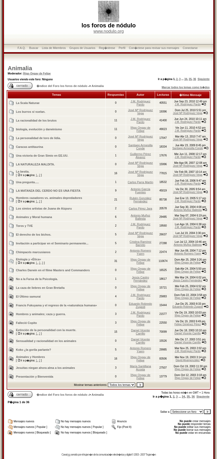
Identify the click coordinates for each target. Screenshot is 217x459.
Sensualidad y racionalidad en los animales (46, 341)
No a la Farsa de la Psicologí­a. (37, 279)
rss (69, 454)
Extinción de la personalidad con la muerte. (46, 330)
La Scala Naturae (28, 103)
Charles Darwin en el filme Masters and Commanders (53, 270)
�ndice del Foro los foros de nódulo (61, 85)
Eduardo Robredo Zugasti (140, 305)
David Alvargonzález (188, 360)
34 (185, 79)
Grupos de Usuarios (82, 47)
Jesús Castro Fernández (140, 279)
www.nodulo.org (109, 31)
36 (194, 79)
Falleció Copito (26, 322)
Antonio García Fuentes (140, 190)
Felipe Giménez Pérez (187, 324)
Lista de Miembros (54, 47)
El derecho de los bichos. (33, 234)
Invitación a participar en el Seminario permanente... (52, 243)
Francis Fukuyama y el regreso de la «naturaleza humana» (56, 305)
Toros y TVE (24, 225)
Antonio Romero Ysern (140, 252)
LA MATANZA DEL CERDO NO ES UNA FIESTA (48, 190)
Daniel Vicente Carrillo (140, 332)
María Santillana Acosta (140, 368)
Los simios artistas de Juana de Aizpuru (44, 208)
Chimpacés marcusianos (33, 252)
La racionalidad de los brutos (36, 120)
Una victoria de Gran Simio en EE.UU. (42, 155)
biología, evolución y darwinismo (39, 129)
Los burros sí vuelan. (30, 111)
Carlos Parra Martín (140, 182)
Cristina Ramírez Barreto (140, 243)
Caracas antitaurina (29, 146)
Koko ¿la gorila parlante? (33, 349)
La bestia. (23, 171)
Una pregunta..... (27, 182)
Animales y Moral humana (34, 217)
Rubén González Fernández (140, 200)
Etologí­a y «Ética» (28, 259)
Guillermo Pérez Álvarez (140, 155)
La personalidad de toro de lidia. (38, 138)
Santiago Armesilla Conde (140, 147)
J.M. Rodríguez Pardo (141, 103)
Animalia (20, 68)
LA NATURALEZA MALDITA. (35, 164)
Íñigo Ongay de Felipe (37, 73)
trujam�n (88, 454)
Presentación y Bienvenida (34, 376)
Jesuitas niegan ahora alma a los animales (45, 367)
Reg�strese (107, 47)
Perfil (122, 47)
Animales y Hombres (30, 356)
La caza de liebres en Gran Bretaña (40, 287)
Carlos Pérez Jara (140, 208)
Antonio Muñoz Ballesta (188, 209)
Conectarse (190, 47)
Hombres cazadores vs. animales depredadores (49, 197)
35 (190, 79)
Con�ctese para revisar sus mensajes (154, 47)
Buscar (33, 47)
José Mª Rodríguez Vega (140, 112)
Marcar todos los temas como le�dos (186, 87)
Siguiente (204, 79)
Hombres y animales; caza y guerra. (41, 314)
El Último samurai (28, 296)
